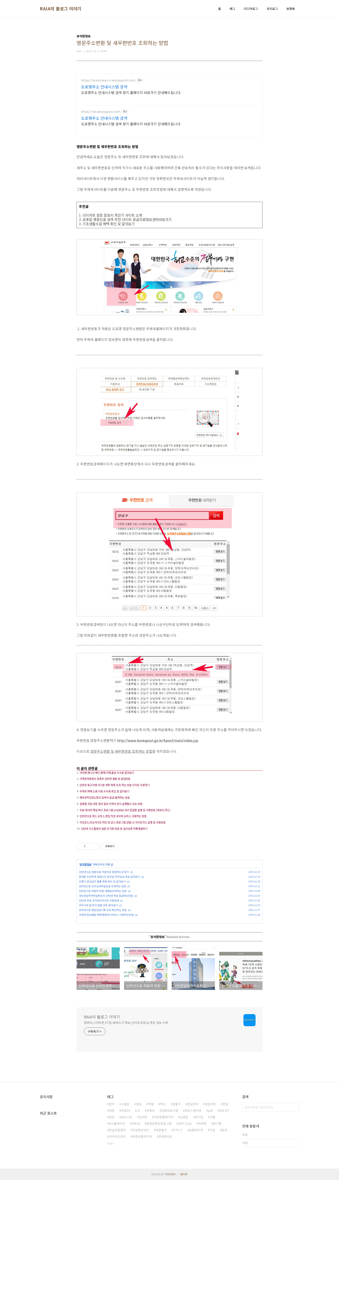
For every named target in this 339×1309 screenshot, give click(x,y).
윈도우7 (224, 1239)
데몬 (112, 1239)
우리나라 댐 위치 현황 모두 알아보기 (98, 971)
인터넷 (143, 1246)
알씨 (224, 1259)
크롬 (212, 1246)
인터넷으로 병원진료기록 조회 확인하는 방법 (103, 976)
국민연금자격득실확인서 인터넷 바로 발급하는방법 (106, 962)
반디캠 (217, 1252)
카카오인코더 (117, 1265)
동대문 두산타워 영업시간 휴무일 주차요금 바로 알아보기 (109, 943)
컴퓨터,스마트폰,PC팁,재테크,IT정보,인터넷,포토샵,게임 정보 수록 (126, 1151)
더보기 (110, 1272)
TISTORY (170, 1303)
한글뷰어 (192, 1233)
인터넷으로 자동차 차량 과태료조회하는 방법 (103, 957)
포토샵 (135, 1252)
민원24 (125, 1239)
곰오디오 (126, 1246)
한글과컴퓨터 (117, 1259)
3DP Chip (185, 1252)
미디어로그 (251, 8)
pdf (210, 1239)
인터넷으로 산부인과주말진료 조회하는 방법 (102, 952)
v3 (138, 1239)
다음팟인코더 (140, 1259)
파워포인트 (165, 1265)
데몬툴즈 (161, 1259)
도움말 (184, 1246)
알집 (112, 1246)
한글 (225, 1233)
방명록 (290, 8)
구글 (212, 1259)
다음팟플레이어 (163, 1246)
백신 (163, 1233)
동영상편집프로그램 (159, 1252)
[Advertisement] (169, 104)
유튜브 (150, 1239)
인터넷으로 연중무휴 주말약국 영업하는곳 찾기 (104, 938)
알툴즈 (176, 1233)
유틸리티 (210, 1233)
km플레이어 (117, 1252)
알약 (112, 1233)
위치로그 (272, 8)
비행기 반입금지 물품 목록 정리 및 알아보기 (102, 948)
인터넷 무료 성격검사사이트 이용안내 (99, 967)
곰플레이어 (196, 1259)
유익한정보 (85, 930)
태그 (232, 8)
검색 (295, 1236)
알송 (139, 1233)
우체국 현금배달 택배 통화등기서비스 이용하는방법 (106, 981)
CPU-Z (177, 1259)
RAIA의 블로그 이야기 (60, 9)
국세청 (202, 1252)
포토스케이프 (193, 1239)
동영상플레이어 (142, 1265)
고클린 (125, 1233)
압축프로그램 (169, 1239)
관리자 (183, 1303)
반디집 (199, 1246)
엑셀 (151, 1233)
